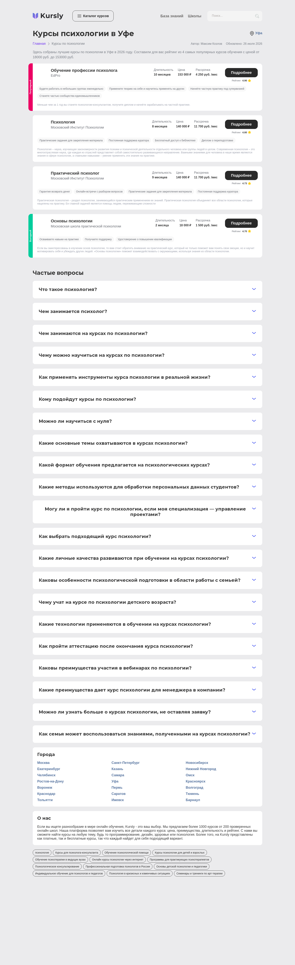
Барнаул (193, 800)
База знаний (171, 16)
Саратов (119, 794)
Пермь (117, 787)
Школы (194, 16)
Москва (43, 763)
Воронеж (44, 787)
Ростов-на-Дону (50, 781)
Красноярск (195, 781)
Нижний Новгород (201, 769)
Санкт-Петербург (126, 763)
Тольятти (45, 800)
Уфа (256, 33)
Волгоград (194, 787)
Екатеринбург (48, 769)
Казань (117, 769)
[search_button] (257, 16)
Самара (118, 775)
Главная (39, 43)
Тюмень (192, 794)
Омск (190, 775)
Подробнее (241, 72)
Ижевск (118, 800)
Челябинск (46, 775)
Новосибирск (197, 763)
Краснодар (46, 794)
